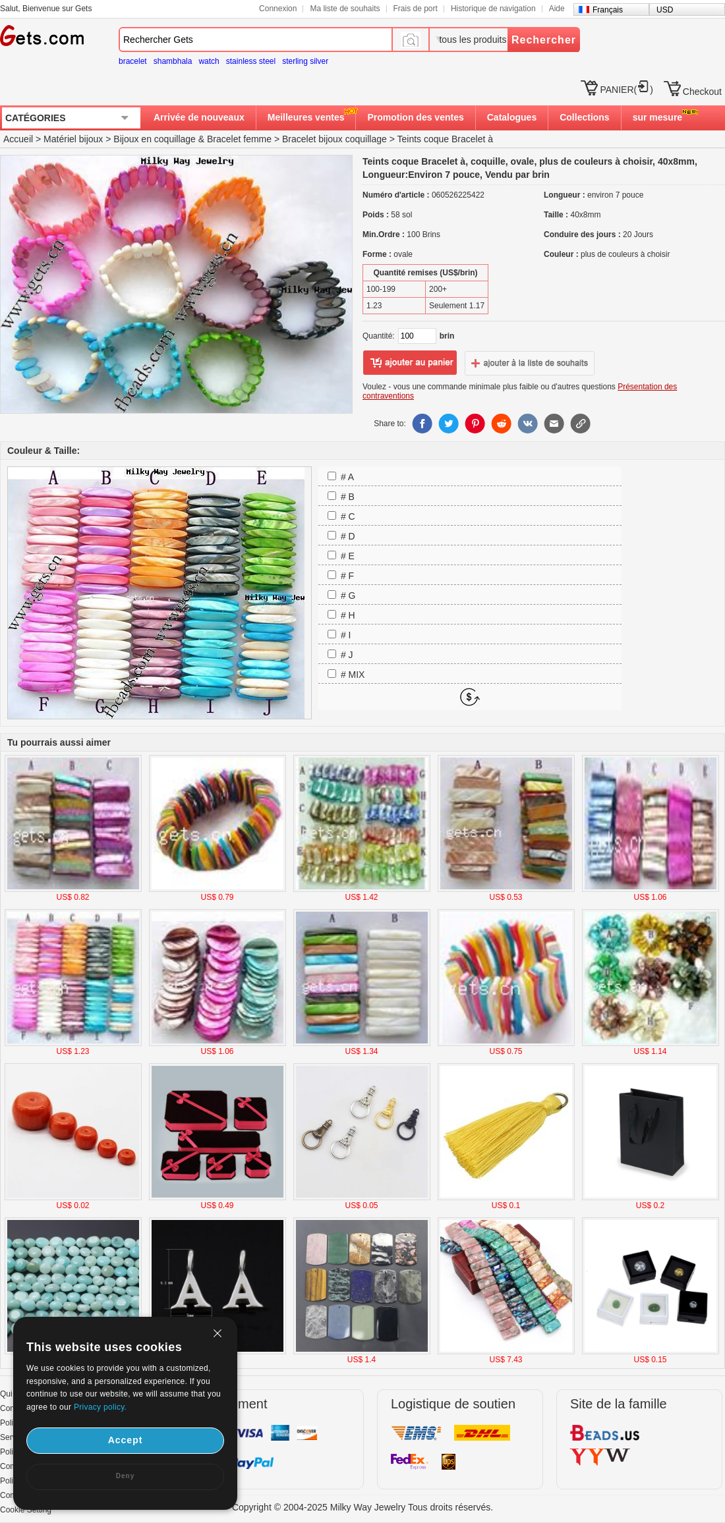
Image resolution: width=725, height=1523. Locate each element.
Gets (42, 35)
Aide (557, 8)
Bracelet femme (239, 139)
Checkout (702, 91)
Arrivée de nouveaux (199, 117)
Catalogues (511, 117)
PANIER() (626, 89)
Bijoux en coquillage (154, 139)
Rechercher (543, 39)
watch (208, 61)
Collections (584, 117)
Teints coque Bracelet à (445, 139)
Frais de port (415, 8)
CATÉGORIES (35, 118)
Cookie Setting (25, 1509)
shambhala (173, 61)
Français (608, 9)
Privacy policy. (100, 1407)
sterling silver (305, 61)
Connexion (278, 8)
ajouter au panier (409, 362)
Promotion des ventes (415, 117)
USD (664, 9)
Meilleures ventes (306, 117)
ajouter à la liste (530, 362)
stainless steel (251, 61)
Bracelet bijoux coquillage (334, 139)
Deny (125, 1476)
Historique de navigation (493, 8)
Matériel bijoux (73, 139)
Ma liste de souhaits (345, 8)
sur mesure (657, 117)
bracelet (133, 61)
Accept (125, 1440)
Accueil (18, 139)
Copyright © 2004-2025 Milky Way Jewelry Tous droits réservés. (362, 1507)
